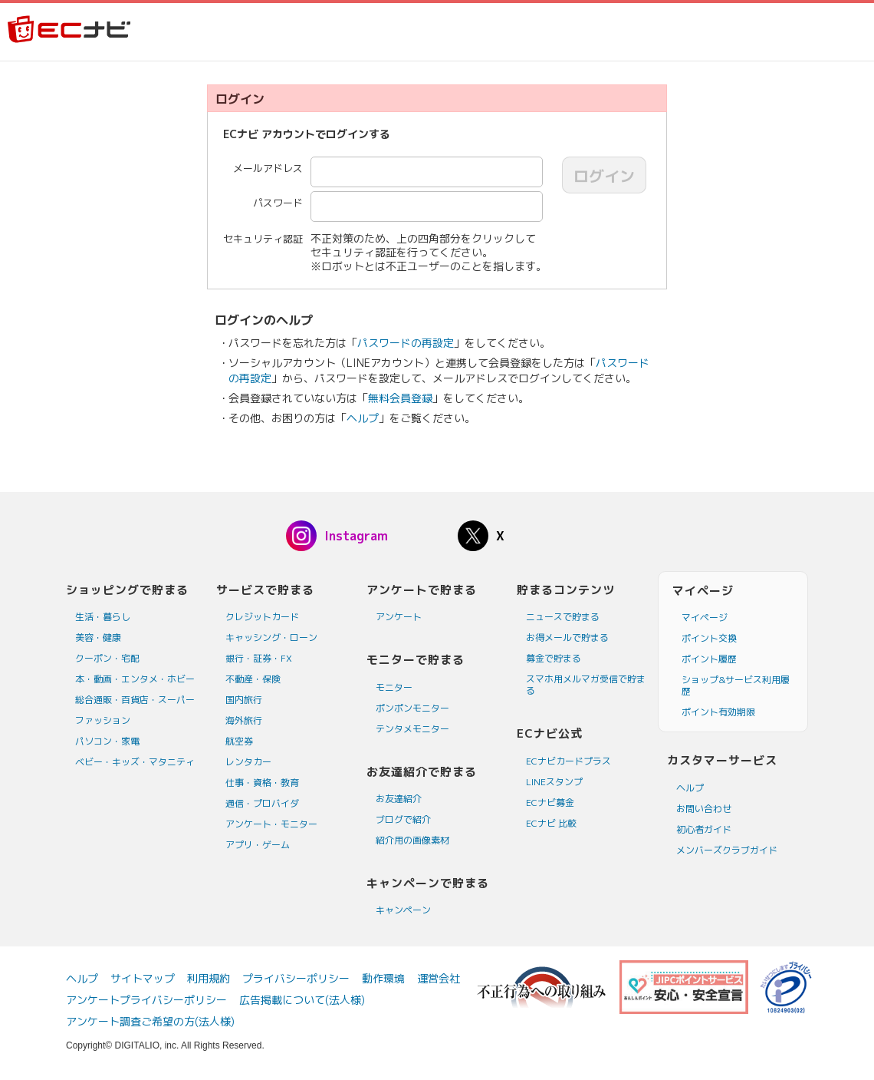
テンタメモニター (412, 728)
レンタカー (248, 761)
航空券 (239, 741)
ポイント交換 (709, 638)
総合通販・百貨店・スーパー (135, 699)
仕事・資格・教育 (262, 782)
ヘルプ (363, 418)
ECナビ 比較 (551, 823)
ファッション (102, 720)
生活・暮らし (102, 616)
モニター (394, 687)
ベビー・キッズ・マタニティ (135, 761)
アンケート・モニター (271, 824)
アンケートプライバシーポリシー (146, 999)
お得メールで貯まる (567, 637)
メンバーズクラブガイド (726, 850)
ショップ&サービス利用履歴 (736, 685)
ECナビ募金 (550, 802)
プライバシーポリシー (296, 978)
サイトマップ (142, 978)
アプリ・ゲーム (257, 844)
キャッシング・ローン (271, 637)
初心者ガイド (703, 829)
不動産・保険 (253, 678)
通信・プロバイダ (262, 803)
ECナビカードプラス (568, 761)
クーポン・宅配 (107, 658)
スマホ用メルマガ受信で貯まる (586, 684)
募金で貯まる (553, 658)
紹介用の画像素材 (412, 840)
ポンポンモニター (412, 708)
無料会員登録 (400, 398)
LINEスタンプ (554, 781)
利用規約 (208, 978)
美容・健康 (98, 637)
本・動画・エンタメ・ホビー (135, 678)
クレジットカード (262, 616)
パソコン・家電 (107, 741)
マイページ (705, 617)
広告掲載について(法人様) (302, 999)
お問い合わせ (703, 808)
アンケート (399, 616)
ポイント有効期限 (718, 711)
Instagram (356, 535)
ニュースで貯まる (563, 616)
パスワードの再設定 (405, 342)
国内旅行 (243, 699)
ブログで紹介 (403, 819)
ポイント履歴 (709, 659)
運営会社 (438, 978)
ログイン (604, 176)
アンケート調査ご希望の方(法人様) (150, 1021)
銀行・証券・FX (258, 658)
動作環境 (383, 978)
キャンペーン (403, 910)
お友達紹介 (399, 798)
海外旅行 (243, 720)
